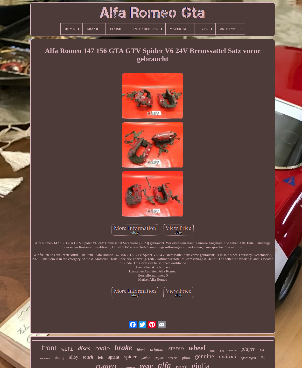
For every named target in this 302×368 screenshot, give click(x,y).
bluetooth (45, 358)
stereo (176, 348)
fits (263, 358)
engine (159, 358)
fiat (262, 350)
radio (102, 348)
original (156, 349)
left (100, 357)
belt (222, 350)
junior (145, 358)
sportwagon (248, 358)
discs (84, 348)
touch (88, 357)
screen (233, 350)
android (227, 357)
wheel (197, 348)
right (212, 350)
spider (130, 357)
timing (59, 358)
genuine (204, 356)
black (141, 350)
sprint (113, 357)
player (248, 349)
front (49, 347)
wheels (172, 358)
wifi (67, 349)
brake (123, 347)
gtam (186, 357)
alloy (73, 357)
